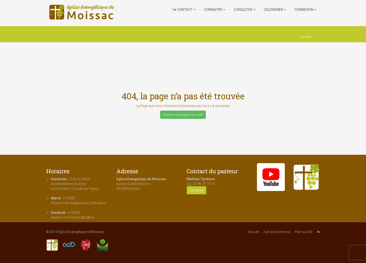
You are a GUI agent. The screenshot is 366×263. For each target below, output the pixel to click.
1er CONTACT (183, 10)
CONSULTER (244, 10)
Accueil (305, 37)
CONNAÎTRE (214, 10)
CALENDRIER (275, 10)
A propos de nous (277, 232)
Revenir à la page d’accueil (183, 115)
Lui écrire (196, 190)
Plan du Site (303, 232)
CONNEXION (305, 10)
